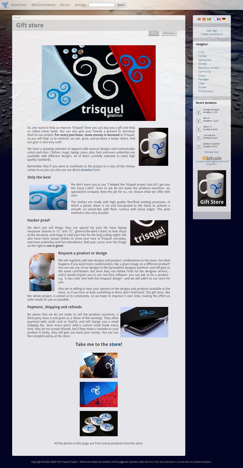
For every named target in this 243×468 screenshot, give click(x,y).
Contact (202, 56)
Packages (203, 79)
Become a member (208, 67)
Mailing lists (204, 60)
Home (17, 17)
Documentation (44, 4)
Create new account (212, 34)
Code (201, 83)
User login (212, 30)
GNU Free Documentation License (166, 461)
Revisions (169, 33)
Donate (80, 4)
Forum (65, 4)
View (153, 33)
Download (19, 4)
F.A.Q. (201, 52)
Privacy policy (205, 91)
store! (115, 344)
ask (143, 275)
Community (204, 71)
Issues (201, 75)
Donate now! (212, 152)
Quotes (202, 87)
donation (87, 170)
